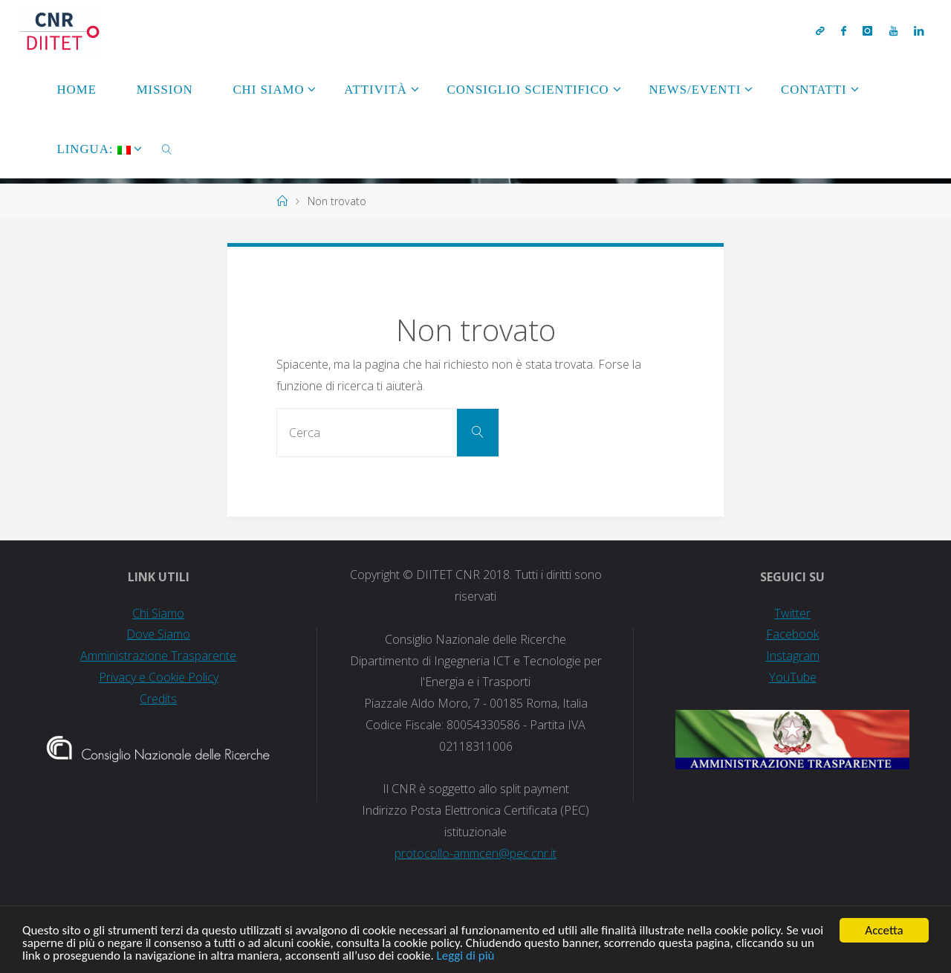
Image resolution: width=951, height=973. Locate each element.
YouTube (793, 677)
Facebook (792, 634)
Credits (158, 699)
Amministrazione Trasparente (158, 655)
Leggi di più (466, 956)
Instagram (792, 655)
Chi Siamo (158, 613)
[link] (167, 148)
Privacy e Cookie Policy (158, 677)
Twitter (792, 613)
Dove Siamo (158, 634)
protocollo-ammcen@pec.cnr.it (475, 853)
